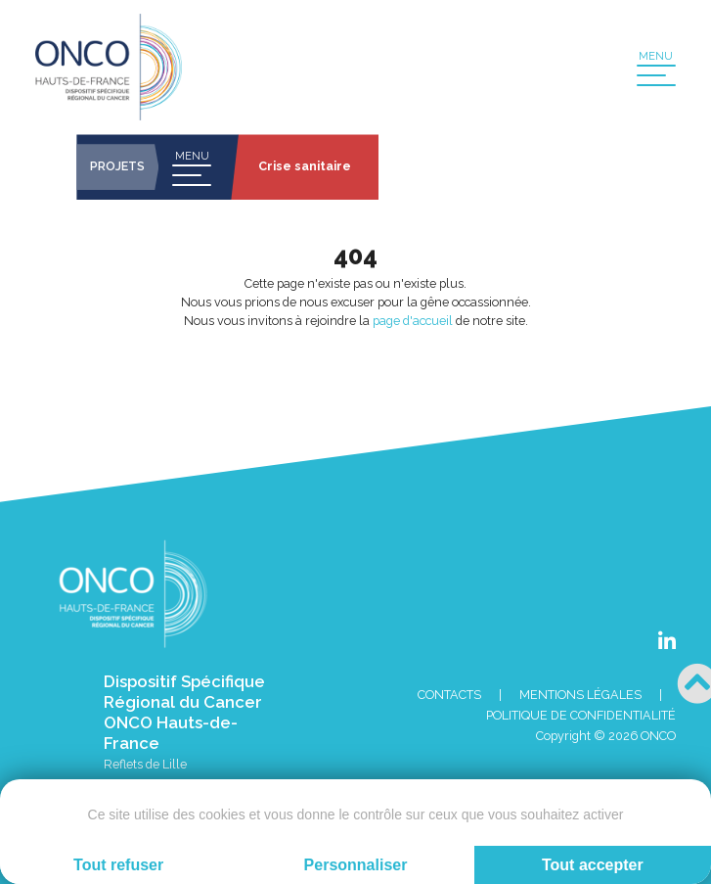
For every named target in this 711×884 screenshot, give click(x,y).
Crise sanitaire (304, 166)
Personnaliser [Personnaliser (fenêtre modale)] (356, 865)
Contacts (449, 694)
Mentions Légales (580, 694)
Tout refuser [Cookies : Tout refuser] (118, 865)
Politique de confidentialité (581, 715)
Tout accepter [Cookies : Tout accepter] (593, 865)
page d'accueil (413, 320)
